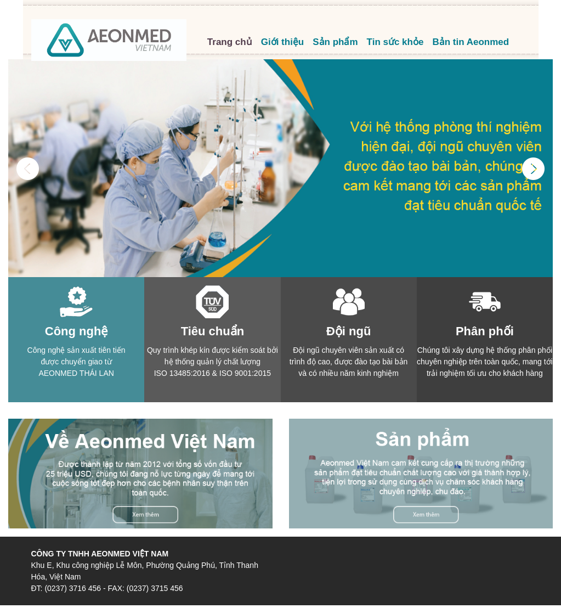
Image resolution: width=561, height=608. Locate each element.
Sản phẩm (335, 42)
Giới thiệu (282, 42)
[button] (27, 217)
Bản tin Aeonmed (470, 42)
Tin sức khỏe (395, 42)
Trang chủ (229, 42)
